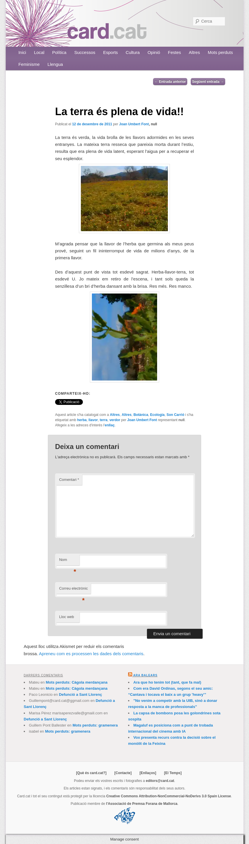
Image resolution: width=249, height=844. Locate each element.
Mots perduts (220, 52)
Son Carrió (175, 415)
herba (82, 420)
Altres (194, 52)
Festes (174, 52)
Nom (67, 561)
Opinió (154, 52)
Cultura (133, 52)
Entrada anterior (170, 81)
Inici (22, 52)
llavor (93, 420)
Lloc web (66, 617)
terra (104, 420)
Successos (84, 52)
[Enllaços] (147, 773)
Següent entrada (208, 81)
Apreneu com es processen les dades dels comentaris (91, 653)
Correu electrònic (73, 590)
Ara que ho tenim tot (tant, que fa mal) (167, 682)
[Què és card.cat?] (91, 773)
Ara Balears (145, 675)
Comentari (69, 479)
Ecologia (157, 415)
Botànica (140, 415)
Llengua (55, 64)
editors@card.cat (160, 781)
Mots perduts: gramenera (95, 725)
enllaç (109, 425)
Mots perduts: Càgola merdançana (77, 682)
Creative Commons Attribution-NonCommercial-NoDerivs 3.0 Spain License (168, 796)
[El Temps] (172, 773)
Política (59, 52)
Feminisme (28, 64)
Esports (110, 52)
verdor (114, 420)
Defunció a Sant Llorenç (80, 694)
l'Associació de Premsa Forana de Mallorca (141, 804)
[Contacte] (123, 773)
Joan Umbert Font (134, 124)
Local (39, 52)
